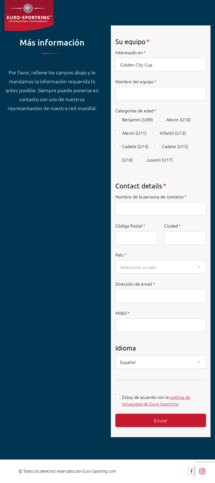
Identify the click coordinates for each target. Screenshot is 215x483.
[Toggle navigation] (206, 13)
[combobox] (160, 267)
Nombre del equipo (134, 81)
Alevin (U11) (134, 133)
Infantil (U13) (173, 133)
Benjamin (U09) (137, 119)
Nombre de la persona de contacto (149, 196)
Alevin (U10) (178, 119)
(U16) (127, 160)
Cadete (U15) (175, 146)
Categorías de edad (134, 110)
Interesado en (129, 52)
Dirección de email (133, 284)
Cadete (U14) (135, 146)
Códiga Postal (128, 225)
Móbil (121, 313)
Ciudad (171, 225)
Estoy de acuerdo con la (156, 400)
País (119, 255)
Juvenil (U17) (159, 160)
